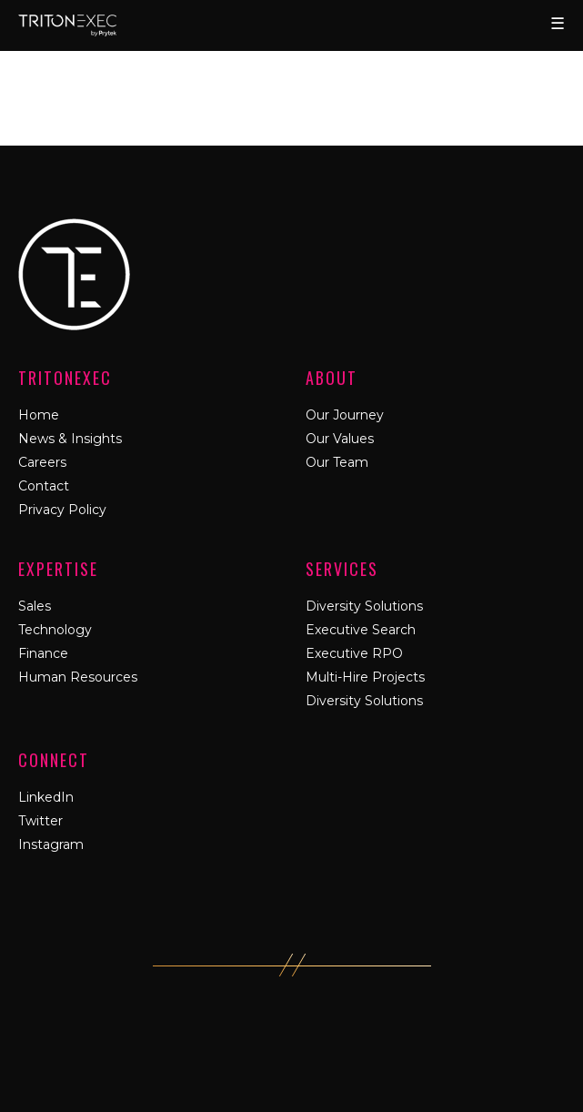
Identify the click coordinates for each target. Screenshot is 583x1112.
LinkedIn (46, 797)
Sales (34, 606)
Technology (55, 630)
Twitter (40, 821)
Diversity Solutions (364, 606)
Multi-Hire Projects (365, 677)
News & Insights (70, 438)
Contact (43, 486)
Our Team (337, 462)
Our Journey (345, 415)
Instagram (51, 844)
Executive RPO (354, 653)
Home (38, 415)
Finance (43, 653)
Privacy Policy (62, 509)
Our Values (340, 438)
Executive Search (361, 630)
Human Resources (77, 677)
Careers (42, 462)
